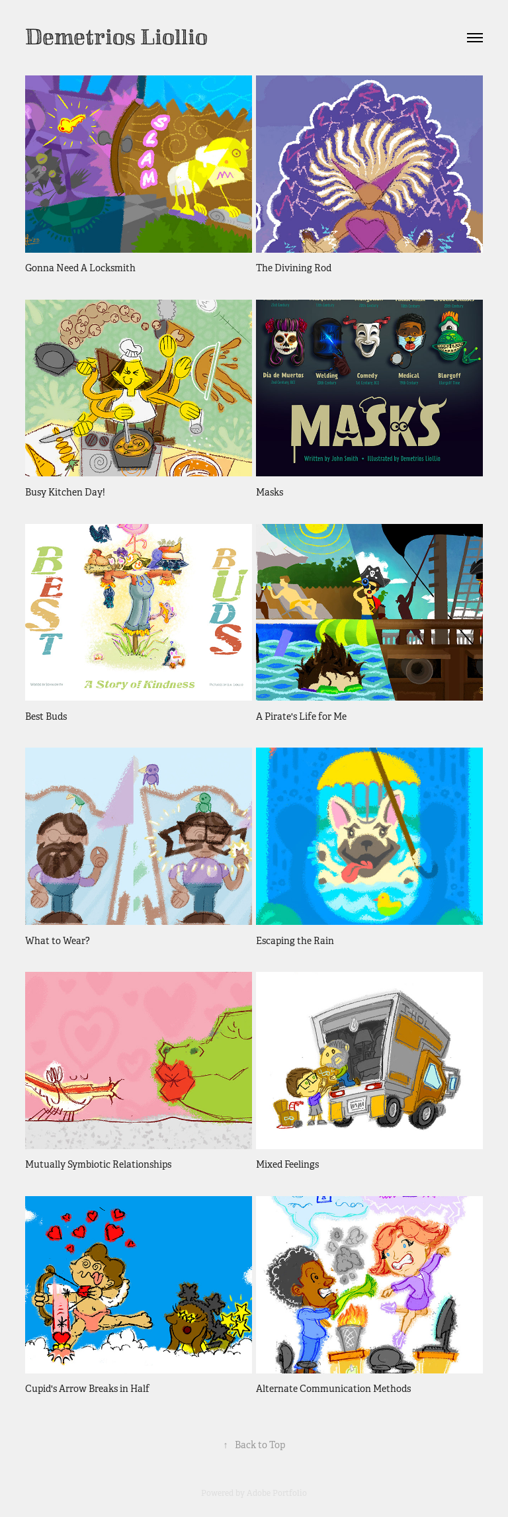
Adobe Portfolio (277, 1493)
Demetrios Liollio (116, 37)
